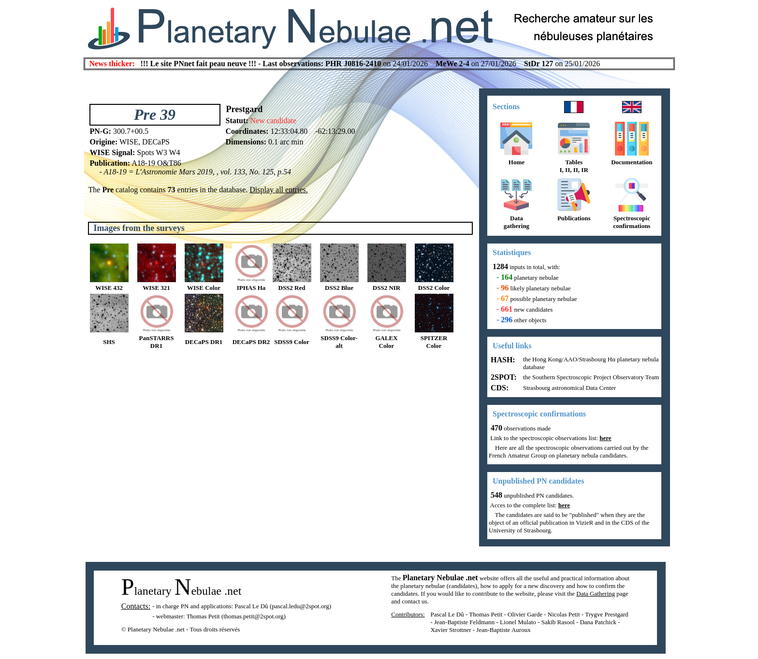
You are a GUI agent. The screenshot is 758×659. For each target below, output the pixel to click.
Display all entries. (278, 190)
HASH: (502, 360)
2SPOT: (503, 377)
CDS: (499, 388)
